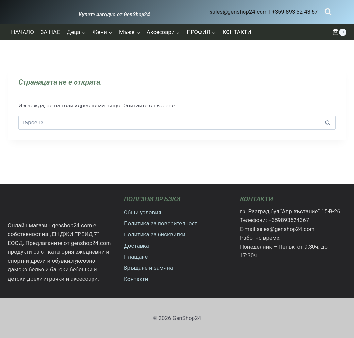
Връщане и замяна (148, 268)
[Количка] (339, 32)
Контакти (136, 279)
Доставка (136, 245)
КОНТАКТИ (237, 32)
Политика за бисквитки (154, 234)
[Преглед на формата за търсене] (328, 12)
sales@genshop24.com (239, 11)
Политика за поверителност (160, 223)
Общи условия (142, 212)
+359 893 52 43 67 (295, 11)
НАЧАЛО (22, 32)
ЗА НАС (50, 32)
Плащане (136, 256)
